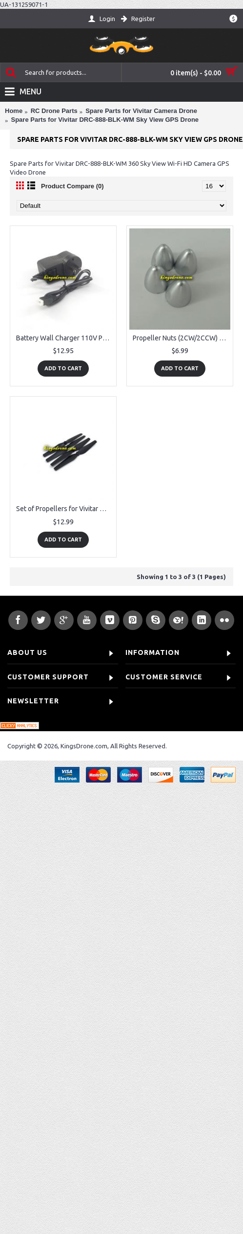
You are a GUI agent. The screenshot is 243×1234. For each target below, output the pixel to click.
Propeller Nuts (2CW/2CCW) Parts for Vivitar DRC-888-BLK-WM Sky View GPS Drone (181, 338)
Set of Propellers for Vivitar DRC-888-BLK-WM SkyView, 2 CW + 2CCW (65, 509)
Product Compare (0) (72, 186)
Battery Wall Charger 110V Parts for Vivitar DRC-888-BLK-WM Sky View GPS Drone (65, 338)
